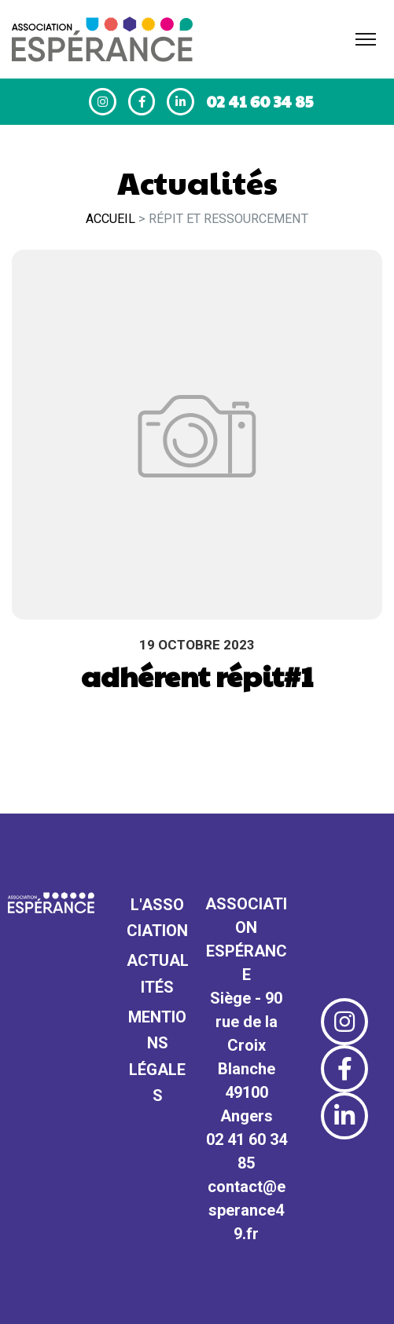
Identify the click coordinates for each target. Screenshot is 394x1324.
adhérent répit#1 (197, 676)
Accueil (110, 218)
